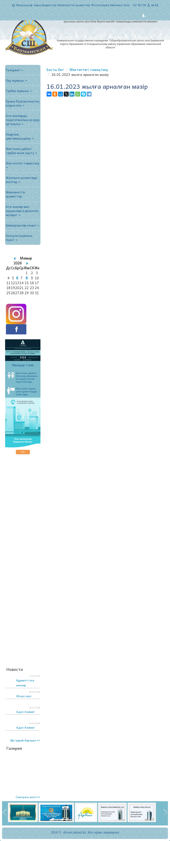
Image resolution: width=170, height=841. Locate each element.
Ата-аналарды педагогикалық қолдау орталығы (23, 119)
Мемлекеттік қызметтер (74, 5)
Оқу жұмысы (16, 80)
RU (139, 5)
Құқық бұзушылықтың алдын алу (22, 103)
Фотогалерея (100, 5)
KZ (135, 5)
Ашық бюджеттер (45, 5)
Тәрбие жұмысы (19, 90)
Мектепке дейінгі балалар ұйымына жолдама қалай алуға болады (22, 377)
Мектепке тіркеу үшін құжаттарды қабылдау (22, 391)
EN (144, 5)
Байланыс (116, 5)
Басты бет (55, 69)
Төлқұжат (14, 70)
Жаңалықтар (24, 5)
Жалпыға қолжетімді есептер (21, 179)
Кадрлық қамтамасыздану (20, 136)
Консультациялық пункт (19, 237)
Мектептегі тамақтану (22, 164)
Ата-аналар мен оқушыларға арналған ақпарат (22, 210)
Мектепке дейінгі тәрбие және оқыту (21, 150)
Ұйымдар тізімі (23, 365)
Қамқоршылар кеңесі (22, 225)
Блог (127, 5)
